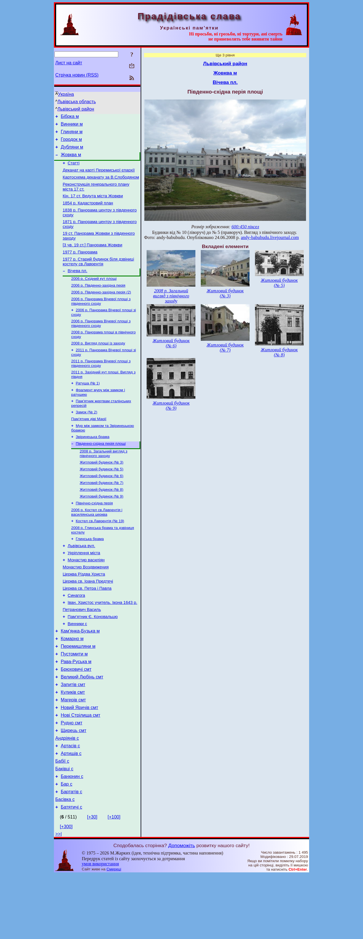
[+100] (114, 881)
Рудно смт (71, 777)
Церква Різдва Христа (84, 612)
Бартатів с (71, 854)
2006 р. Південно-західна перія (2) (101, 310)
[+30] (92, 881)
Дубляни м (72, 151)
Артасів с (70, 803)
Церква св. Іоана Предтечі (88, 620)
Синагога (76, 636)
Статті (74, 169)
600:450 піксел (245, 226)
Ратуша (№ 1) (88, 406)
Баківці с (64, 828)
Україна (66, 94)
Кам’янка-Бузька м (80, 675)
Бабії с (62, 820)
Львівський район (76, 109)
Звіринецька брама (92, 463)
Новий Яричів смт (79, 760)
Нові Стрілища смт (80, 769)
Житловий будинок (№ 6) (101, 505)
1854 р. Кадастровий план (88, 213)
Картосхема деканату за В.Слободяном (101, 185)
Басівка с (65, 862)
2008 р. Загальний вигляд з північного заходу (103, 481)
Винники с (77, 667)
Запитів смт (73, 735)
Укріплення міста (84, 588)
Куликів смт (73, 743)
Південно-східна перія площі (101, 470)
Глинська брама (90, 572)
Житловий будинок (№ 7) (101, 512)
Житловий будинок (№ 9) (101, 527)
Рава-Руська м (76, 709)
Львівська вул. (81, 580)
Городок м (71, 142)
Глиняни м (72, 134)
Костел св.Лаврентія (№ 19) (100, 553)
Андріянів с (67, 794)
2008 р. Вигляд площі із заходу (98, 364)
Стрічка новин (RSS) (76, 75)
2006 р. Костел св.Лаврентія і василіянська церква (96, 544)
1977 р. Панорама (80, 266)
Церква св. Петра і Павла (87, 628)
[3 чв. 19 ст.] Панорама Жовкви (92, 258)
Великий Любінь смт (82, 726)
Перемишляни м (78, 692)
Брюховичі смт (76, 718)
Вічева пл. (77, 287)
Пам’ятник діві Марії (88, 444)
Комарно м (72, 684)
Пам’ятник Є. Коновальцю (93, 659)
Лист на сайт (68, 62)
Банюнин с (72, 837)
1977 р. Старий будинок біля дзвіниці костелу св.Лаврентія (98, 277)
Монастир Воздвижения (86, 604)
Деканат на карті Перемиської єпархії (99, 177)
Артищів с (71, 811)
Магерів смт (73, 752)
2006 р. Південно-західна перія (98, 303)
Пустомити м (74, 701)
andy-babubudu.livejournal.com (270, 237)
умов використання (100, 928)
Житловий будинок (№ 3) (101, 490)
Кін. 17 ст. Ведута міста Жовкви (93, 205)
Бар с (66, 845)
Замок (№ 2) (86, 437)
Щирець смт (73, 786)
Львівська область (77, 101)
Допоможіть (181, 910)
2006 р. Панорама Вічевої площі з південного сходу (100, 319)
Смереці (114, 933)
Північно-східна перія (94, 534)
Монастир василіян (86, 596)
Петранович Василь (82, 652)
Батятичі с (71, 871)
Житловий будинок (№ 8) (101, 520)
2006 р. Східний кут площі (94, 295)
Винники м (72, 125)
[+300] (66, 891)
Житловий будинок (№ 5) (101, 498)
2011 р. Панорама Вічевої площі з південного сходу (100, 385)
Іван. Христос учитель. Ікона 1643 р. (102, 644)
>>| (58, 898)
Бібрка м (70, 117)
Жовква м (71, 159)
